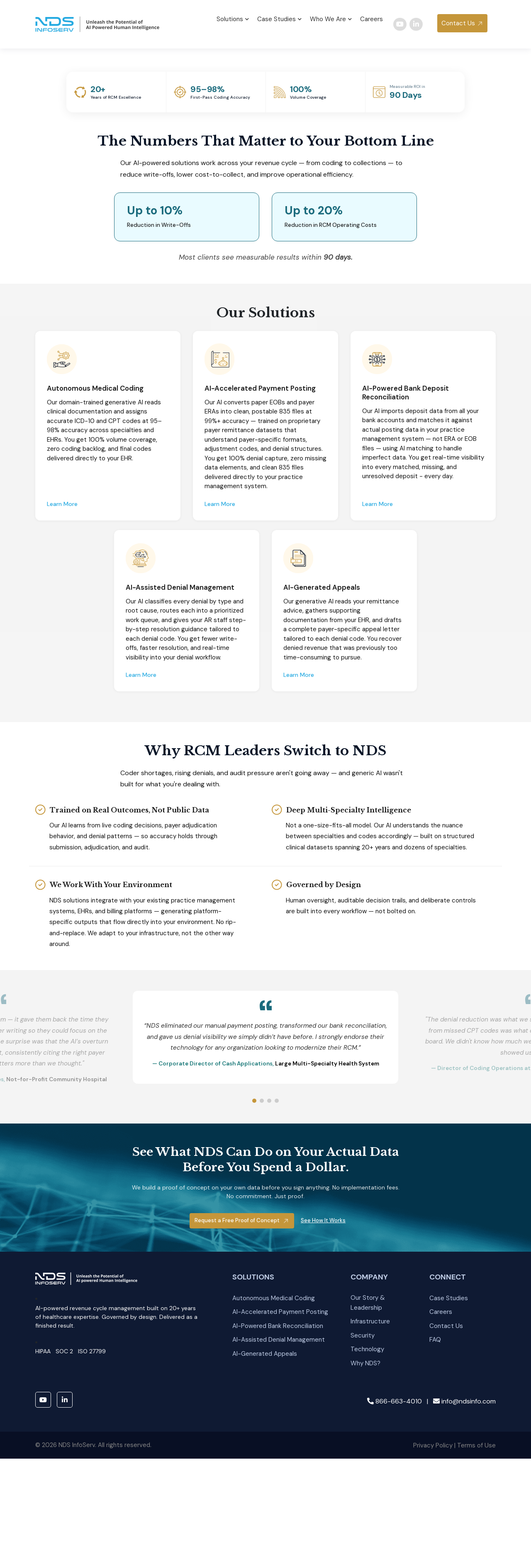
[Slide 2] (262, 1248)
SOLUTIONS (253, 1424)
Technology (367, 1496)
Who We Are (331, 17)
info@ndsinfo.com (464, 1548)
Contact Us (458, 21)
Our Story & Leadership (368, 1449)
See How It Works (323, 1367)
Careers (371, 17)
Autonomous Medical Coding (273, 1445)
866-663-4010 (394, 1548)
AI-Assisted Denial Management (278, 1487)
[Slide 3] (269, 1248)
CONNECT (447, 1424)
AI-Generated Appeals (264, 1501)
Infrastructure (370, 1468)
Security (363, 1482)
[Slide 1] (254, 1248)
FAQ (435, 1487)
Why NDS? (365, 1510)
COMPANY (369, 1424)
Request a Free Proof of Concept (238, 1367)
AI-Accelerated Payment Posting (280, 1459)
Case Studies (279, 17)
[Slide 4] (277, 1248)
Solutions (233, 17)
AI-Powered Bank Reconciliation (277, 1473)
